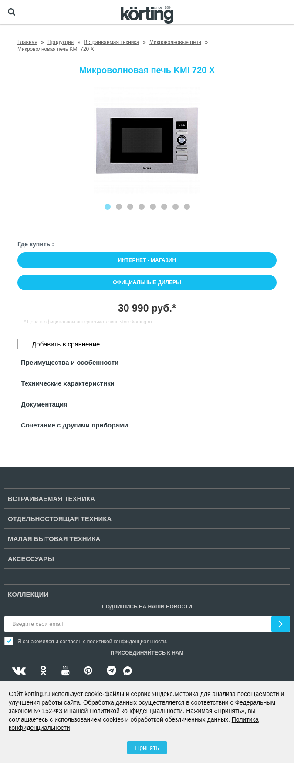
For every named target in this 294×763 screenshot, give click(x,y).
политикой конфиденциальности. (127, 642)
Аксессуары (31, 558)
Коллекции (28, 594)
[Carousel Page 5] (153, 207)
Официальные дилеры (147, 282)
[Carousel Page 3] (130, 207)
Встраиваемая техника (51, 498)
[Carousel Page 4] (142, 207)
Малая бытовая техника (54, 538)
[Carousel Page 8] (187, 207)
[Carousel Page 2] (119, 207)
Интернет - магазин (147, 260)
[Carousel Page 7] (175, 207)
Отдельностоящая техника (60, 518)
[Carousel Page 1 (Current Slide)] (108, 207)
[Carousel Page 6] (164, 207)
